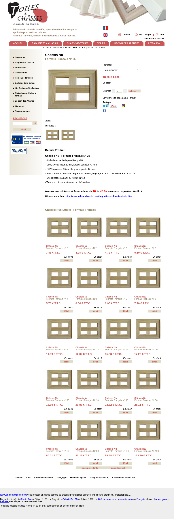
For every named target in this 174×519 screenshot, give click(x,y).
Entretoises (20, 67)
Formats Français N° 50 (146, 400)
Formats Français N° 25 (57, 400)
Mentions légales (78, 478)
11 (54, 354)
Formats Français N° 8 (145, 299)
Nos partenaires (22, 111)
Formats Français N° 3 (145, 248)
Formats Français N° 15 (116, 350)
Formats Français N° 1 (86, 248)
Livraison (19, 106)
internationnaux (125, 499)
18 (54, 404)
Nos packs (20, 57)
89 (113, 455)
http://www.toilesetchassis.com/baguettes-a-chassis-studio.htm (99, 196)
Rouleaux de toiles (24, 78)
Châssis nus (21, 73)
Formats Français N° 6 (116, 299)
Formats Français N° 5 (86, 299)
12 (83, 354)
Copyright (62, 478)
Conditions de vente (43, 478)
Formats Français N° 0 (57, 248)
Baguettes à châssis (24, 62)
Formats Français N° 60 (57, 451)
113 (143, 455)
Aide (28, 478)
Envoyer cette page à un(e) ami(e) (119, 98)
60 (54, 455)
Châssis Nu (54, 55)
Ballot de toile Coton (25, 83)
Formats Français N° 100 (117, 451)
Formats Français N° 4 (57, 299)
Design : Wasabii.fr (99, 478)
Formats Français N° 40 (116, 400)
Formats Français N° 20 (146, 350)
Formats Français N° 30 (87, 400)
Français (141, 499)
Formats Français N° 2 (116, 248)
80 (83, 455)
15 (113, 354)
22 (113, 404)
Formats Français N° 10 (57, 350)
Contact (18, 478)
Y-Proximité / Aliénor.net (123, 478)
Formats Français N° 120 (146, 451)
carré (114, 499)
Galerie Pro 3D (70, 499)
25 (142, 404)
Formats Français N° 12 (87, 350)
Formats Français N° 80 (87, 451)
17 (142, 354)
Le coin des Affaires (24, 101)
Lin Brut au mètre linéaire (27, 88)
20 (83, 404)
